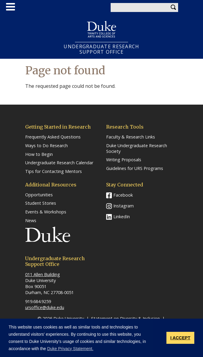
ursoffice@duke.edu (44, 307)
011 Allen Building (42, 274)
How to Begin (39, 154)
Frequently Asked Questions (53, 137)
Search (173, 7)
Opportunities (39, 195)
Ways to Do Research (46, 145)
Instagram (123, 206)
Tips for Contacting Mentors (53, 171)
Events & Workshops (45, 212)
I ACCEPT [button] (180, 337)
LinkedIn (121, 216)
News (30, 220)
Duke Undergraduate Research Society (136, 148)
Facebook (123, 195)
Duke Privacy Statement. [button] (70, 348)
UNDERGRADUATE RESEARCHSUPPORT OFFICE (101, 49)
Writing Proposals (123, 159)
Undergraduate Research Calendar (59, 162)
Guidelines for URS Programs (134, 168)
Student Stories (40, 203)
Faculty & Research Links (130, 137)
